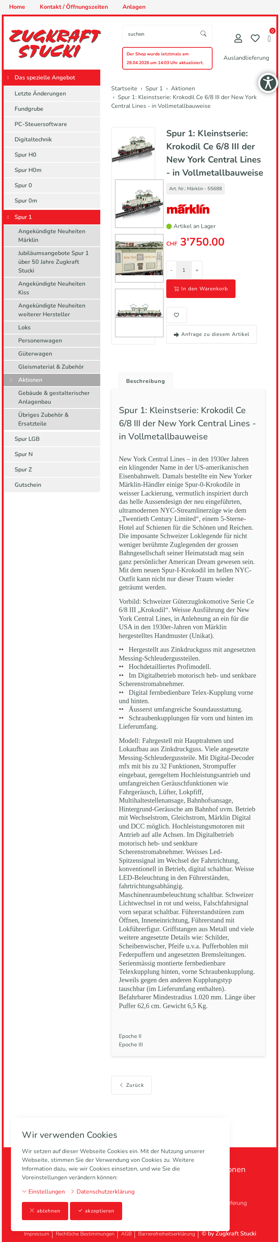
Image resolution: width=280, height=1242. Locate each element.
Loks (24, 328)
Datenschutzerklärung (102, 1191)
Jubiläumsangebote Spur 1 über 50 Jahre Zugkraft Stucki (53, 262)
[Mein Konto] (238, 39)
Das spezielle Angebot (45, 78)
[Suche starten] (204, 34)
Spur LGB (27, 439)
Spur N (24, 454)
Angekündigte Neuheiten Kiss (51, 288)
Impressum (36, 1233)
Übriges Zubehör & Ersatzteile (43, 419)
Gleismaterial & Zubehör (51, 367)
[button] (269, 39)
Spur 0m (26, 201)
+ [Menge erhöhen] (196, 270)
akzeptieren (96, 1211)
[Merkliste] (255, 39)
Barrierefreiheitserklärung (166, 1233)
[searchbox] (158, 34)
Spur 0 (23, 185)
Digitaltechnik (33, 140)
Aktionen (30, 380)
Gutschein (28, 485)
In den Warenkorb (201, 289)
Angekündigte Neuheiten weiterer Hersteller (51, 310)
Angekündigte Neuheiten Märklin (51, 235)
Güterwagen (35, 354)
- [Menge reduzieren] (171, 270)
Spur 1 (23, 217)
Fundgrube (29, 109)
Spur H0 (25, 155)
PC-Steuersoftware (41, 124)
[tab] (144, 379)
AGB (126, 1233)
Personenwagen (40, 341)
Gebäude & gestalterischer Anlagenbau (54, 397)
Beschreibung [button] (147, 381)
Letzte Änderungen (40, 94)
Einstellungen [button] (43, 1191)
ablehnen (45, 1211)
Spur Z (23, 470)
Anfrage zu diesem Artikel (211, 334)
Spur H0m (28, 170)
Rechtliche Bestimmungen (85, 1233)
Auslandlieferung (246, 58)
